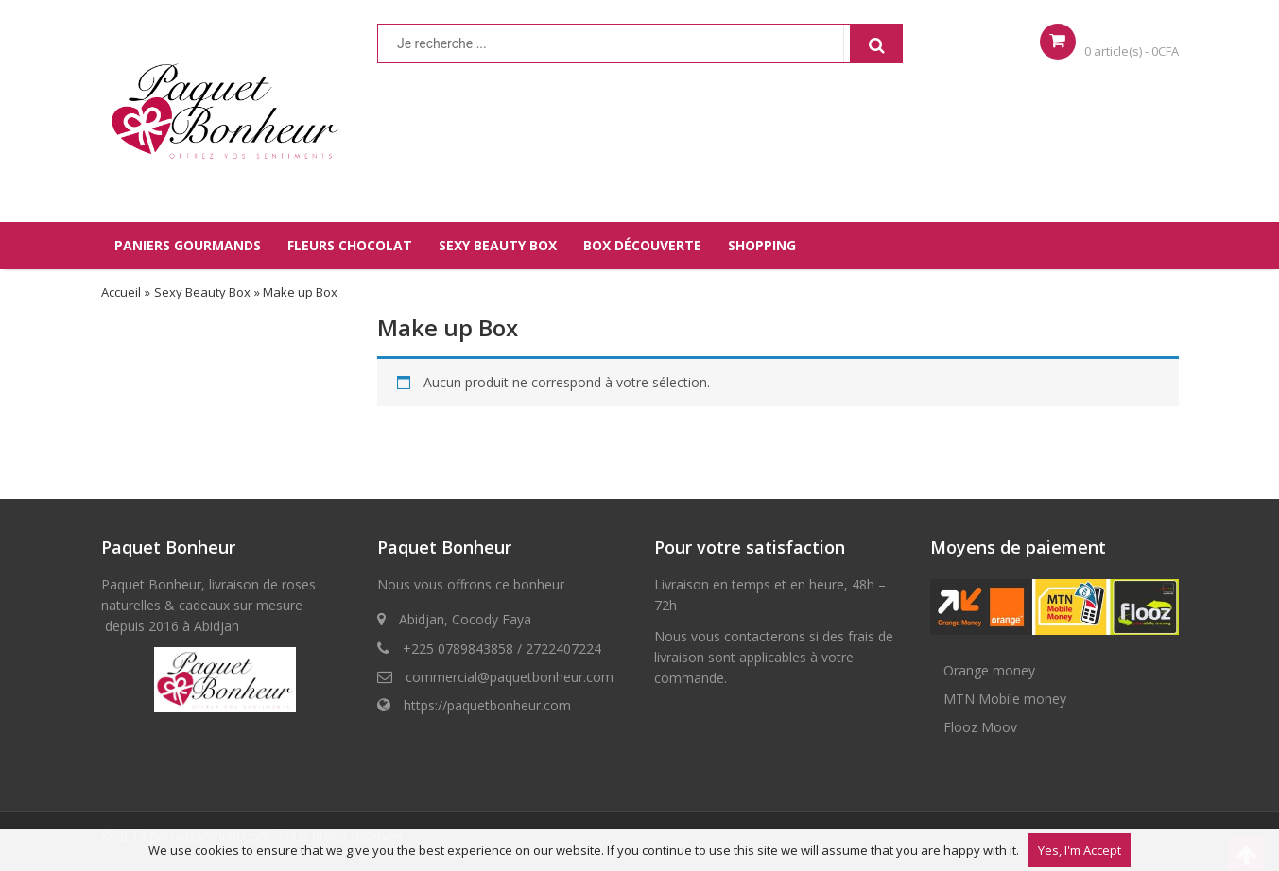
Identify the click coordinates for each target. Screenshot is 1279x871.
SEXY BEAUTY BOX (498, 245)
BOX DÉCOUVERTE (642, 245)
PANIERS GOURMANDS (187, 245)
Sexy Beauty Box (202, 291)
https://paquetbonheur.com (487, 705)
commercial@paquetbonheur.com (510, 677)
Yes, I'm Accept (1079, 850)
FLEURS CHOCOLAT (349, 245)
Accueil (121, 291)
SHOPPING (762, 245)
